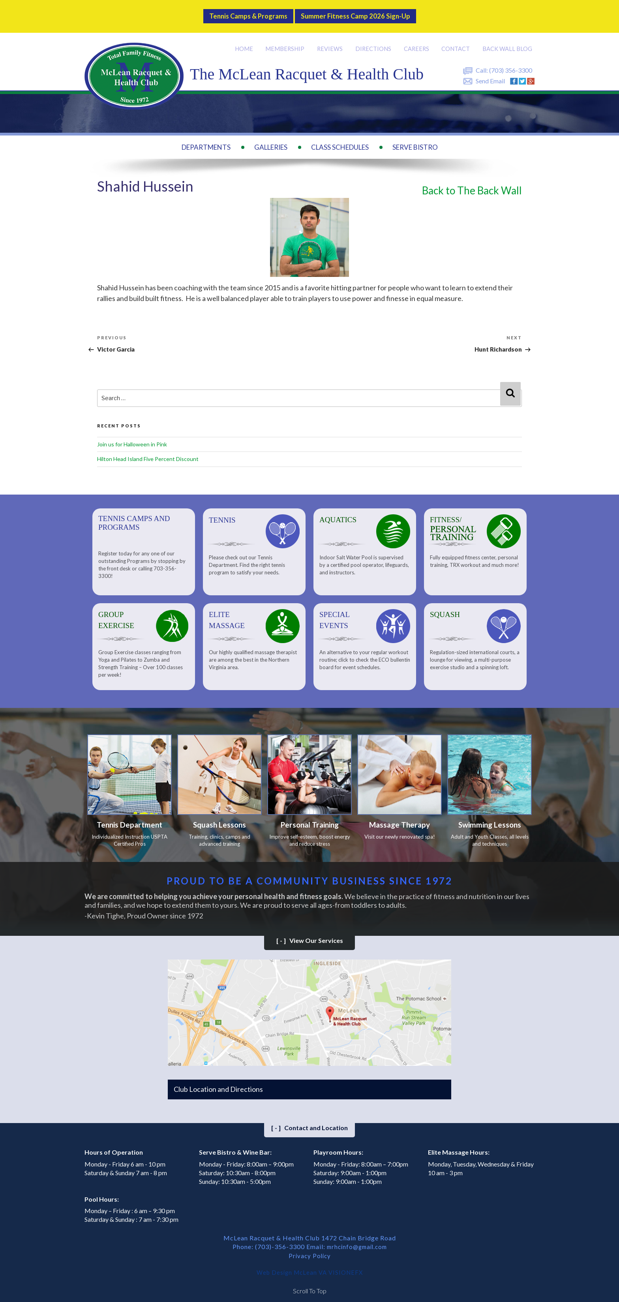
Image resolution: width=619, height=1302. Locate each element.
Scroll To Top (309, 1286)
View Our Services (309, 937)
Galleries (270, 140)
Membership (287, 41)
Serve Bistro (415, 140)
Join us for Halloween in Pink (132, 437)
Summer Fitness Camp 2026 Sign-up (363, 13)
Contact (457, 41)
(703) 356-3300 (510, 63)
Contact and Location (309, 1124)
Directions (374, 41)
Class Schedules (340, 140)
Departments (206, 140)
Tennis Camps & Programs (238, 13)
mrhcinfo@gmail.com (356, 1243)
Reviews (332, 41)
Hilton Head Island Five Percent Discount (148, 452)
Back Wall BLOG (508, 41)
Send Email (490, 74)
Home (246, 41)
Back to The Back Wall (472, 183)
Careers (418, 41)
